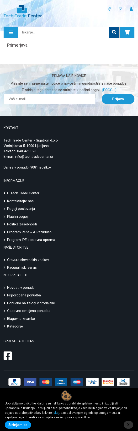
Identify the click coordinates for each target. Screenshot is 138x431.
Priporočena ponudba (24, 295)
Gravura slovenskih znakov (28, 260)
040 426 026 (26, 151)
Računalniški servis (22, 267)
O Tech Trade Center (23, 193)
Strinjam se (17, 425)
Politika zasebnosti (22, 224)
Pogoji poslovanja (21, 209)
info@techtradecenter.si (34, 156)
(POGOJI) (109, 90)
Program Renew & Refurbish (29, 232)
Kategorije (15, 326)
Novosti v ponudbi (21, 287)
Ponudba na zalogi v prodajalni (31, 303)
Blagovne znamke (21, 318)
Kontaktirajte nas (20, 201)
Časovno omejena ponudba (28, 311)
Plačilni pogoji (17, 216)
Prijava (118, 99)
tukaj (56, 413)
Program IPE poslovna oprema (31, 240)
